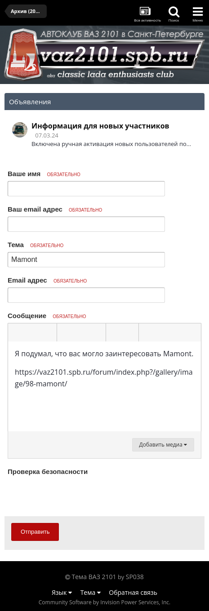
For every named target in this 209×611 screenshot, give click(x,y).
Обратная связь (133, 592)
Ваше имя (44, 173)
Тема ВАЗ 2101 (94, 576)
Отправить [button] (35, 531)
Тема (35, 244)
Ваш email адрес (55, 209)
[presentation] (76, 495)
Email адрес (47, 280)
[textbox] (104, 386)
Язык (62, 592)
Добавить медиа (163, 444)
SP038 (135, 576)
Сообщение (47, 315)
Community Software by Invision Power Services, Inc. (104, 602)
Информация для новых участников (100, 126)
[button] (16, 332)
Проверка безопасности (48, 471)
